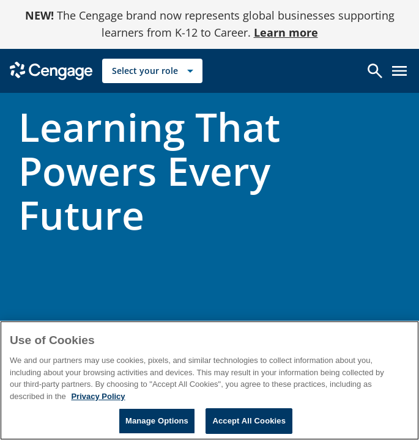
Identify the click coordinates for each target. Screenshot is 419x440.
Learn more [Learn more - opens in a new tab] (286, 32)
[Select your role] (152, 71)
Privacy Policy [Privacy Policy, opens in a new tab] (98, 396)
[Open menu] (399, 70)
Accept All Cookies (249, 420)
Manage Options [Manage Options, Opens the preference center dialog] (156, 420)
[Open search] (375, 70)
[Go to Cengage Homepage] (51, 70)
